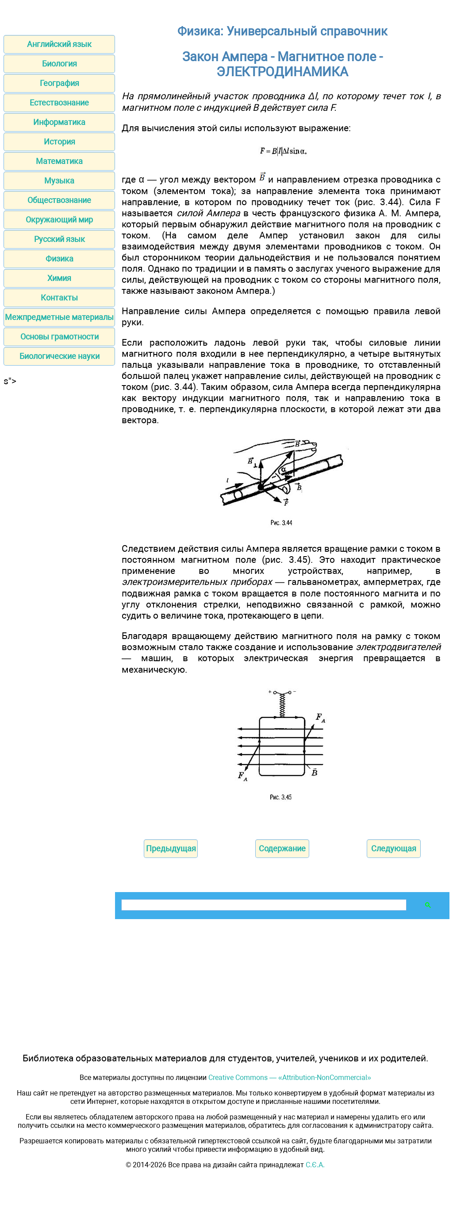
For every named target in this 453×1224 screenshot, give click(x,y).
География (59, 83)
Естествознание (59, 102)
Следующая (393, 848)
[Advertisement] (59, 519)
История (59, 141)
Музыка (59, 180)
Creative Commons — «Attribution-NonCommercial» (289, 1077)
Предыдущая (171, 848)
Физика (59, 258)
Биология (59, 63)
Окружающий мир (59, 219)
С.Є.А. (315, 1165)
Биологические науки (59, 356)
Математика (59, 161)
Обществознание (59, 200)
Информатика (59, 122)
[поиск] (263, 905)
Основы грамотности (59, 336)
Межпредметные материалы (59, 317)
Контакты (59, 297)
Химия (59, 278)
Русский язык (59, 239)
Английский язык (59, 44)
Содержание (282, 848)
